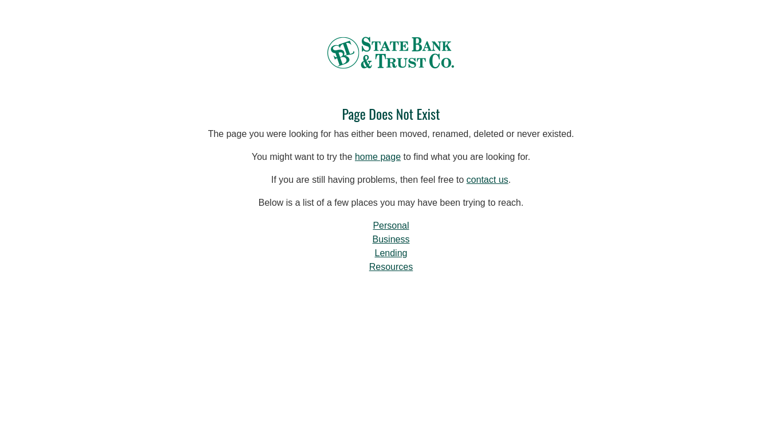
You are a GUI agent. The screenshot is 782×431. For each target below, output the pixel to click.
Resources (391, 267)
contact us (488, 180)
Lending (391, 253)
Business (391, 239)
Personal (391, 225)
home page (378, 157)
